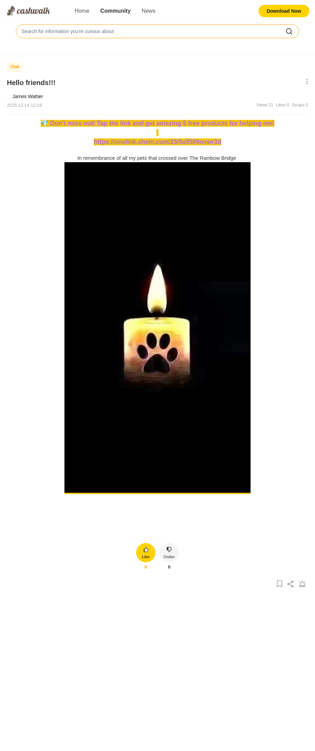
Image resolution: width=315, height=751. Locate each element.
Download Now (284, 11)
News (148, 11)
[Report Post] (302, 584)
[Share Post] (290, 584)
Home (81, 11)
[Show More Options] (305, 82)
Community (115, 11)
